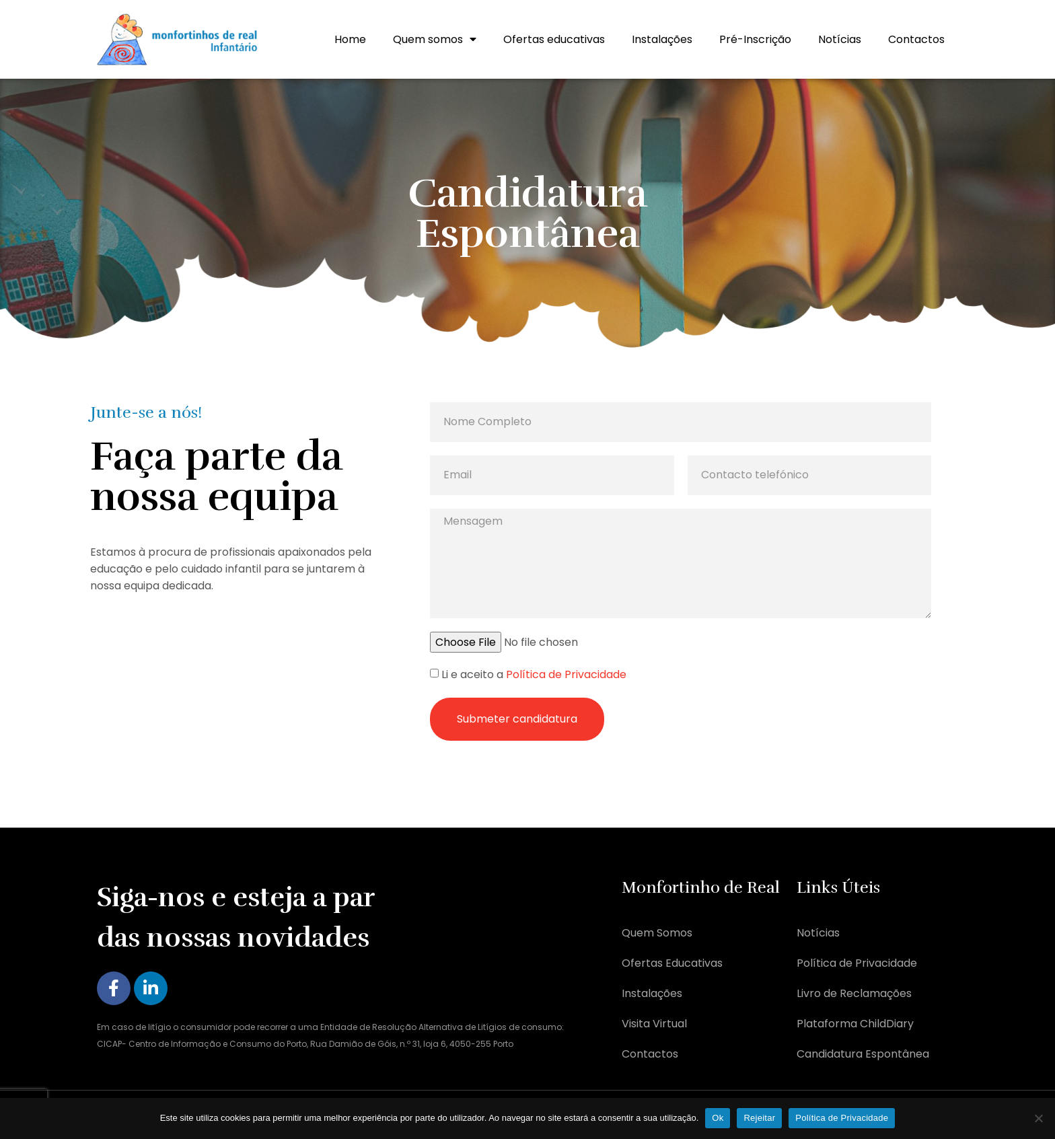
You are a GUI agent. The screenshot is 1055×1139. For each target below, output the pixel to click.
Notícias (839, 39)
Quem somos (434, 39)
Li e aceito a (533, 675)
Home (350, 39)
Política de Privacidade (566, 675)
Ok (717, 1118)
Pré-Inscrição (755, 39)
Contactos (916, 39)
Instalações (662, 39)
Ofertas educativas (554, 39)
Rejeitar (759, 1118)
